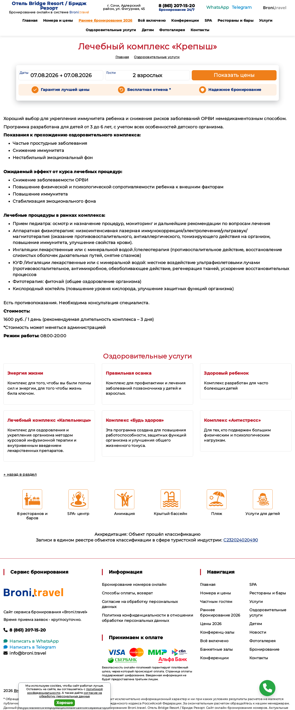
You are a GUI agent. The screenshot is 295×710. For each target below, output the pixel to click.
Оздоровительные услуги (111, 30)
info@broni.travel (24, 653)
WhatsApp (217, 7)
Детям (148, 30)
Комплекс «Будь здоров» (135, 420)
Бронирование (264, 649)
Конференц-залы (217, 632)
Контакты (200, 30)
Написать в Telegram (29, 647)
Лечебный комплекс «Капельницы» (49, 420)
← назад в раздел (20, 474)
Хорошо (64, 703)
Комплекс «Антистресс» (232, 420)
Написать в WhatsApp (31, 641)
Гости (111, 73)
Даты (24, 73)
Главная (29, 20)
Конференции (185, 20)
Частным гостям (216, 601)
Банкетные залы (216, 649)
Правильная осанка (128, 373)
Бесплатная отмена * (149, 89)
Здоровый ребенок (226, 373)
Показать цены (234, 75)
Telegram (242, 7)
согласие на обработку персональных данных (70, 694)
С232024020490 (240, 540)
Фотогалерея (172, 30)
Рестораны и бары (236, 20)
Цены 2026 (210, 624)
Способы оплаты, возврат (127, 593)
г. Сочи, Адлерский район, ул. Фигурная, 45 (124, 7)
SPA (208, 20)
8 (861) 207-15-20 (177, 6)
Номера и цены (58, 20)
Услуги (266, 20)
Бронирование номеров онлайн (134, 584)
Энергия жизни (25, 373)
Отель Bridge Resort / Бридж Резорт (49, 5)
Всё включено (152, 20)
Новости (257, 632)
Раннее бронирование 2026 (106, 20)
